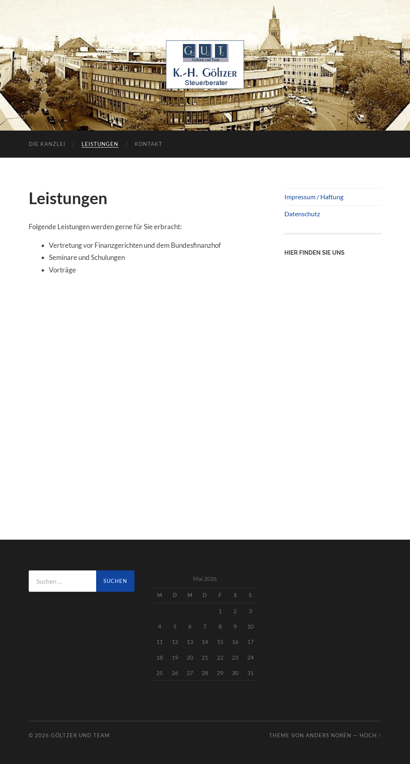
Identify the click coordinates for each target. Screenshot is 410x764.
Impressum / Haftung (313, 196)
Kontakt (148, 144)
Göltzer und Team (80, 735)
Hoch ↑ (370, 735)
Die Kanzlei (47, 144)
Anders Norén (328, 735)
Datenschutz (302, 213)
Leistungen (100, 144)
